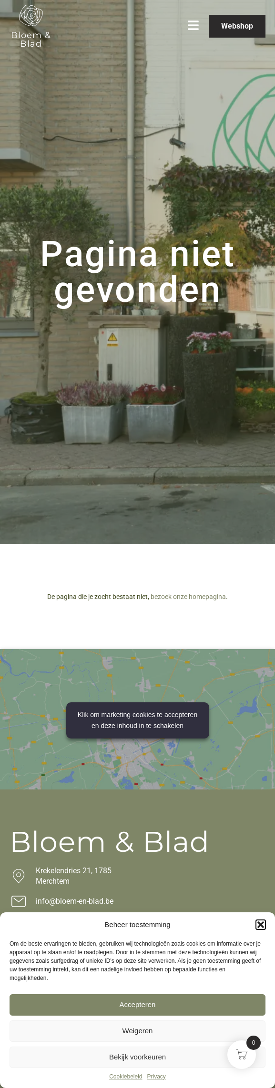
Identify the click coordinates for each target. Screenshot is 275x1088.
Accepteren (138, 1004)
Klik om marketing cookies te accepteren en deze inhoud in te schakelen (137, 720)
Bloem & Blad (31, 39)
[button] (260, 924)
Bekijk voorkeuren (137, 1057)
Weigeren (137, 1031)
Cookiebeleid (125, 1076)
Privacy (156, 1076)
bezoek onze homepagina (188, 596)
